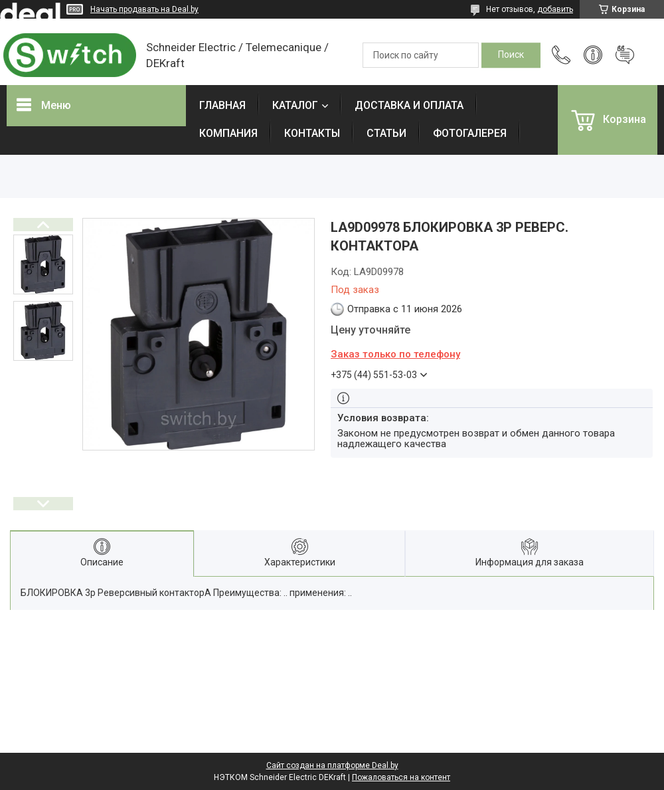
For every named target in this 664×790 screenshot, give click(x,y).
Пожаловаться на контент (401, 777)
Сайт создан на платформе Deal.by (332, 765)
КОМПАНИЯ (228, 133)
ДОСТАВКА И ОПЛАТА (409, 105)
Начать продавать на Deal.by (144, 9)
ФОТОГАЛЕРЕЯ (470, 133)
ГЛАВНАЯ (222, 105)
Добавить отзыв (625, 55)
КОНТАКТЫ (312, 133)
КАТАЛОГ (295, 105)
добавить (555, 9)
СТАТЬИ (386, 133)
